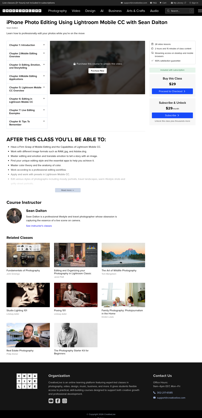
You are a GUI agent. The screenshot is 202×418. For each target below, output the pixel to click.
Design (90, 10)
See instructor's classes (39, 225)
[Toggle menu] (200, 10)
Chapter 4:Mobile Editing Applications (23, 77)
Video (76, 10)
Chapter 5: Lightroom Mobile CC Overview (25, 89)
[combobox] (179, 10)
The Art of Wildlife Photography (119, 270)
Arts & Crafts (136, 10)
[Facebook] (57, 400)
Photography (57, 10)
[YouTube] (51, 400)
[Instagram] (64, 400)
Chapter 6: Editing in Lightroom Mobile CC (21, 100)
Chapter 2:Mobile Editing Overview (23, 54)
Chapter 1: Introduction (22, 45)
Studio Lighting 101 (17, 310)
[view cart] (163, 3)
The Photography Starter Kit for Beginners (71, 352)
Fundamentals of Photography (23, 270)
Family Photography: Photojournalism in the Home (122, 312)
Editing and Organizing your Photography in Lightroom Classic (72, 272)
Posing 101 (60, 310)
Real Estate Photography (20, 350)
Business (115, 10)
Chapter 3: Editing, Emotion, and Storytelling (24, 66)
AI (102, 10)
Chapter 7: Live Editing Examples (22, 111)
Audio (154, 10)
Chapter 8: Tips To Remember (19, 123)
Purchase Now (97, 70)
